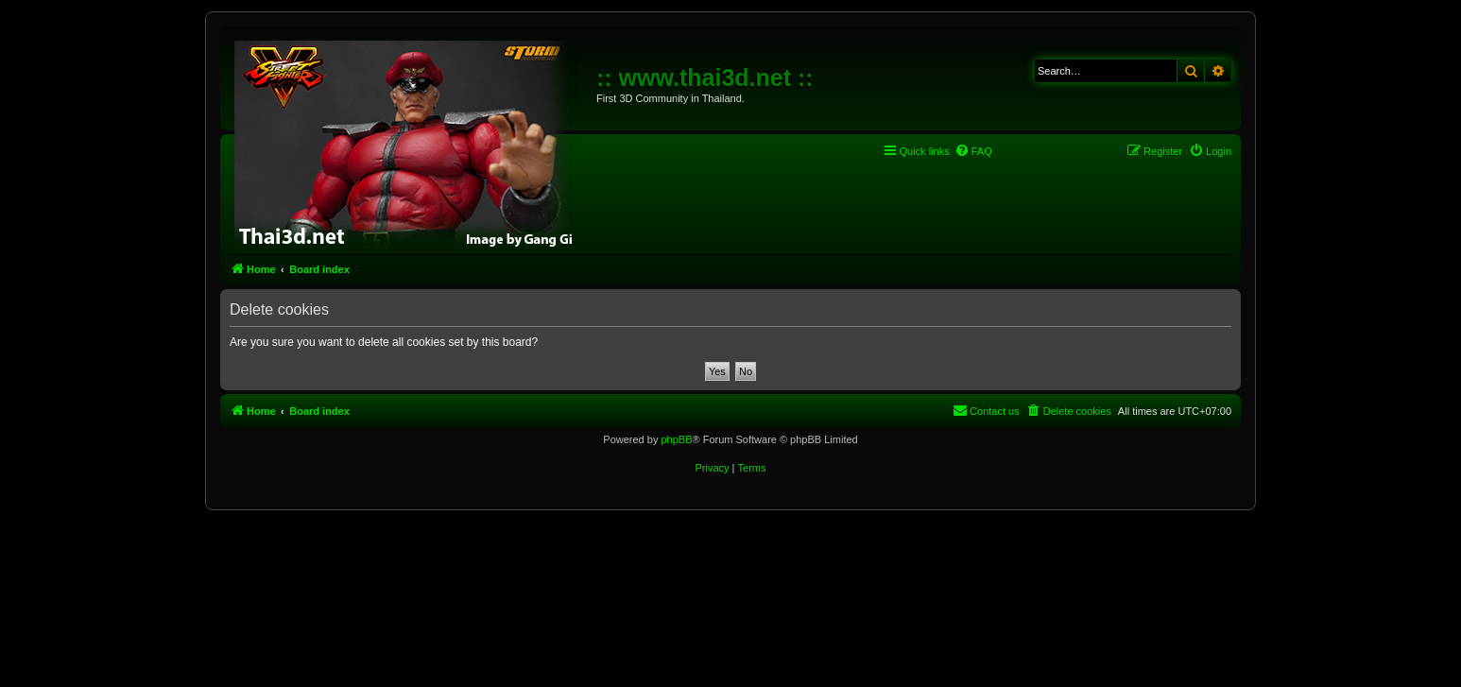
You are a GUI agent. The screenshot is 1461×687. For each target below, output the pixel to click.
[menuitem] (973, 151)
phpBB (676, 439)
